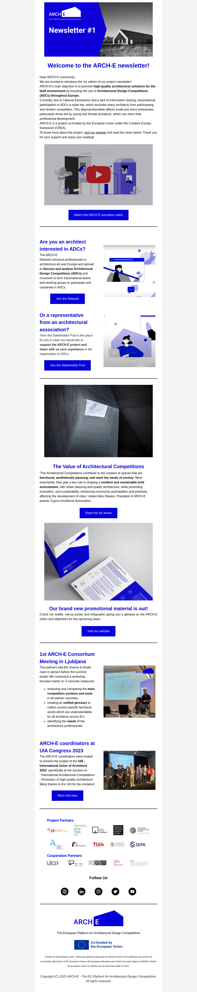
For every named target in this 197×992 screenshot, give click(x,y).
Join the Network (67, 298)
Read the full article (98, 513)
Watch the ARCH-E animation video (98, 215)
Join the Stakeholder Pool (67, 365)
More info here (67, 795)
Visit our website (98, 631)
